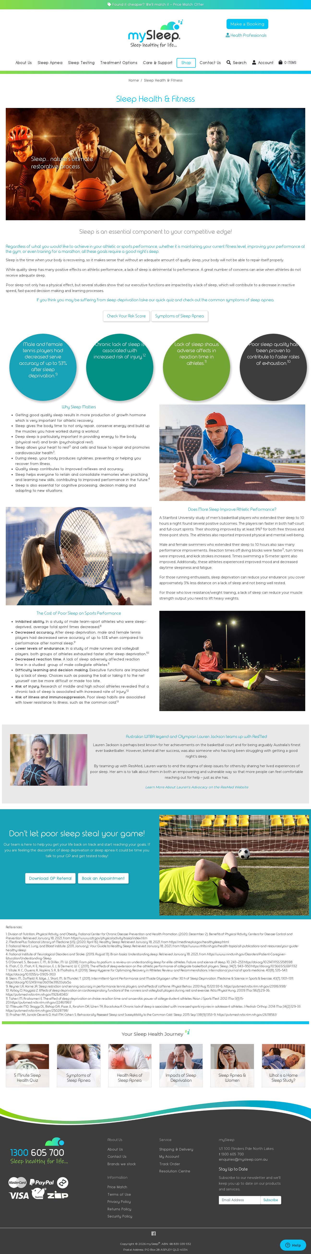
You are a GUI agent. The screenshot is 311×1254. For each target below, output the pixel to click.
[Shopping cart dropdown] (287, 62)
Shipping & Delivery (176, 1149)
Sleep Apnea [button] (50, 62)
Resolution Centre (174, 1171)
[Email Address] (240, 1200)
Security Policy (120, 1216)
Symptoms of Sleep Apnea (179, 316)
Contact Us (117, 1156)
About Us (115, 1149)
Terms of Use (119, 1194)
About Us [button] (24, 62)
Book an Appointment (103, 878)
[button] (236, 63)
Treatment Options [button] (118, 62)
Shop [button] (186, 62)
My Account (169, 1156)
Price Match (117, 1187)
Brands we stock (122, 1164)
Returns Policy (119, 1209)
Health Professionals (246, 35)
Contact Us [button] (210, 62)
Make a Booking (247, 23)
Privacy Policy (119, 1202)
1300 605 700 (231, 1154)
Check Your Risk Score (126, 316)
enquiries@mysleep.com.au (243, 1159)
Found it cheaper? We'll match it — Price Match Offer (156, 4)
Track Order (169, 1164)
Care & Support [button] (158, 62)
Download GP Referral (50, 878)
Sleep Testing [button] (81, 62)
